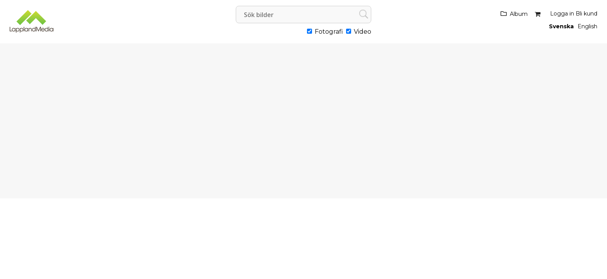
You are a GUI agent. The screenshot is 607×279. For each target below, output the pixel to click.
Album (519, 13)
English (587, 26)
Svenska (561, 26)
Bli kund (586, 13)
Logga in (562, 13)
